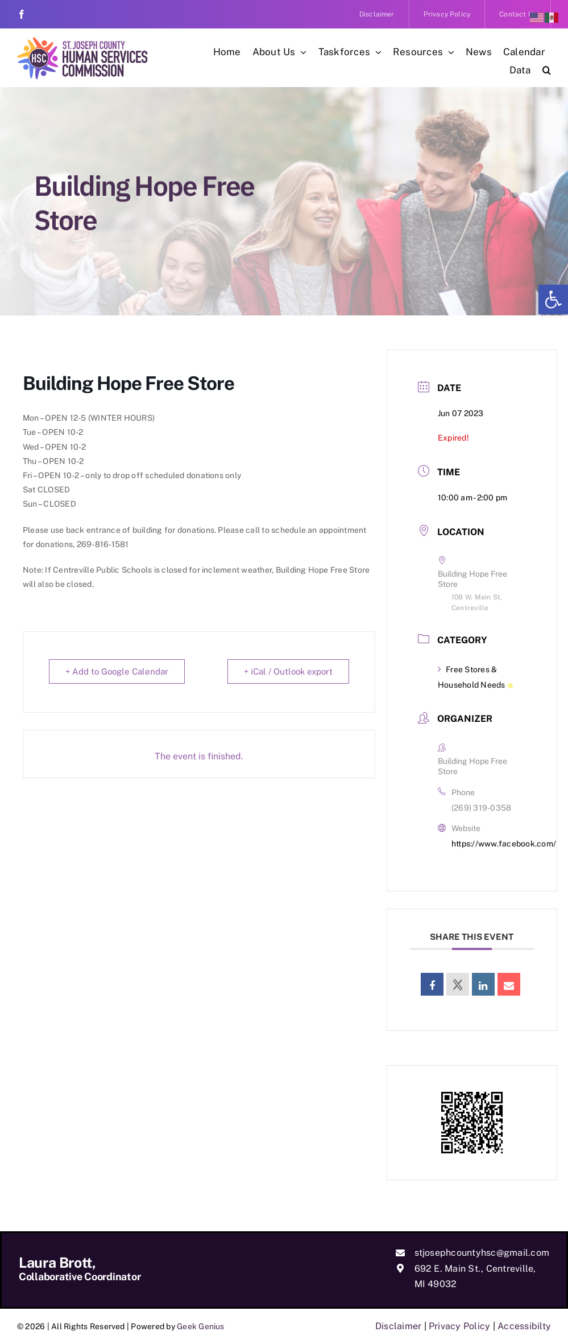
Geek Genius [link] (201, 1326)
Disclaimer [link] (398, 1326)
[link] (553, 299)
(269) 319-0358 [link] (481, 807)
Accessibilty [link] (524, 1326)
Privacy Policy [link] (459, 1326)
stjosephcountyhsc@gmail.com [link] (481, 1252)
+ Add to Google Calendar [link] (116, 671)
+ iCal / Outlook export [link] (288, 671)
